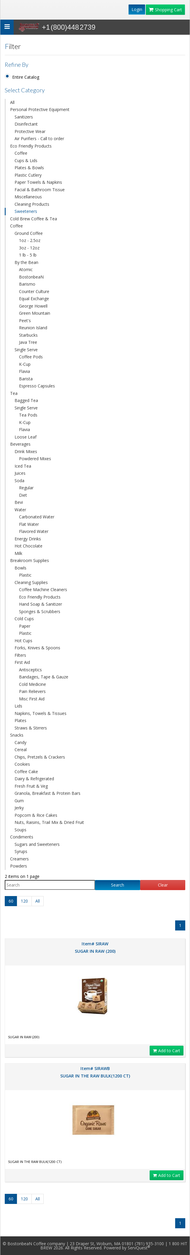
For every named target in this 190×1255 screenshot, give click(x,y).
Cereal (21, 749)
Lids (18, 706)
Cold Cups (24, 618)
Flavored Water (33, 531)
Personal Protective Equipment (39, 109)
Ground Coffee (29, 233)
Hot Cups (23, 640)
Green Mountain (34, 313)
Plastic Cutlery (28, 175)
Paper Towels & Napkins (38, 182)
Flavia (24, 371)
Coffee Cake (26, 771)
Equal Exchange (34, 298)
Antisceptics (30, 669)
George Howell (33, 306)
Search (117, 885)
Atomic (26, 269)
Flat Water (29, 524)
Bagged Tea (26, 400)
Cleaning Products (32, 204)
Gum (19, 800)
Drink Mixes (26, 451)
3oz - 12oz (29, 248)
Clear (163, 885)
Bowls (20, 568)
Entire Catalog (25, 77)
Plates (20, 720)
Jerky (19, 808)
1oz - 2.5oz (29, 240)
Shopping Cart (165, 9)
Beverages (20, 444)
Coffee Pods (31, 357)
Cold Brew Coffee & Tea (33, 218)
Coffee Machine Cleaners (43, 589)
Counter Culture (34, 291)
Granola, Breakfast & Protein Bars (47, 793)
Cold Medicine (32, 684)
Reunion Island (33, 327)
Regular (26, 487)
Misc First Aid (32, 699)
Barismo (27, 284)
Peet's (25, 320)
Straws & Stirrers (31, 728)
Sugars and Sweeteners (37, 844)
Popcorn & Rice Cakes (36, 815)
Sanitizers (24, 117)
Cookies (22, 764)
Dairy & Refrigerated (34, 778)
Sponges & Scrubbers (39, 611)
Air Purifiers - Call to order (39, 138)
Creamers (19, 859)
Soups (20, 830)
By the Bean (26, 262)
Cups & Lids (26, 160)
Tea (14, 393)
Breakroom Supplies (29, 560)
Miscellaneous (28, 197)
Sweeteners (26, 211)
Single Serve (26, 349)
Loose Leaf (26, 437)
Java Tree (28, 342)
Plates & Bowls (29, 167)
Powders (18, 866)
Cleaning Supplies (31, 582)
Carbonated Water (36, 517)
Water (20, 509)
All (12, 102)
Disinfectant (26, 124)
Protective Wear (30, 131)
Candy (20, 742)
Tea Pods (28, 415)
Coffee (21, 153)
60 (11, 901)
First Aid (22, 662)
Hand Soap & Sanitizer (40, 604)
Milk (18, 553)
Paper (24, 626)
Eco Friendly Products (31, 146)
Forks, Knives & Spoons (37, 648)
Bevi (19, 502)
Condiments (21, 837)
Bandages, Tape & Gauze (43, 677)
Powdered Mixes (35, 458)
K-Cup (25, 364)
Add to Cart (166, 1050)
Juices (20, 473)
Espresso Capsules (37, 386)
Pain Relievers (32, 691)
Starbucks (28, 335)
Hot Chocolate (28, 546)
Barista (26, 379)
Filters (20, 655)
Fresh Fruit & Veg (31, 786)
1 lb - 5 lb (28, 255)
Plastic (25, 575)
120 (24, 901)
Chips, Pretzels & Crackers (40, 757)
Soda (19, 480)
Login (137, 9)
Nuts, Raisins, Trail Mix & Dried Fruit (49, 822)
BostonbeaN (31, 277)
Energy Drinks (28, 539)
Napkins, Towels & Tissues (40, 713)
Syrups (21, 851)
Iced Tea (23, 466)
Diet (23, 495)
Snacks (16, 735)
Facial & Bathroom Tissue (40, 189)
